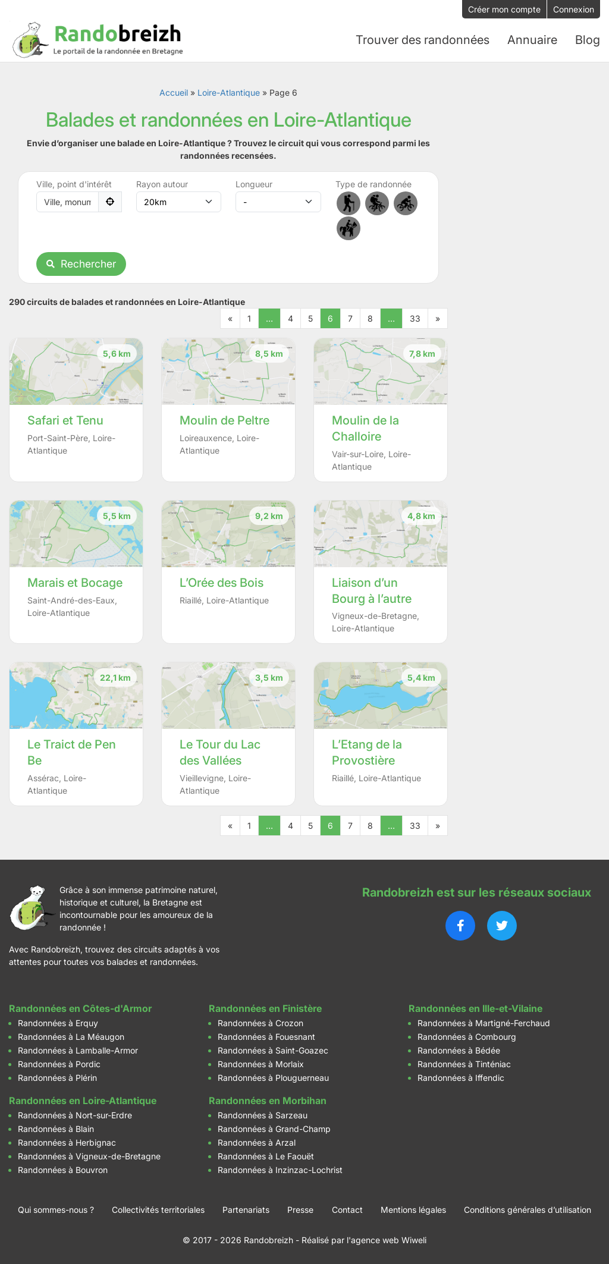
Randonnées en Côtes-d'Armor (80, 1008)
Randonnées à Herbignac (67, 1142)
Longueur (254, 183)
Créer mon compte (504, 9)
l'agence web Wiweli (386, 1240)
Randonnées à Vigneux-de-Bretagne (89, 1156)
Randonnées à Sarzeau (262, 1115)
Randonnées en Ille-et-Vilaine (475, 1008)
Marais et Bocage (75, 582)
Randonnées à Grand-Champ (274, 1129)
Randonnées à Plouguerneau (273, 1078)
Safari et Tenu (65, 420)
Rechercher (81, 263)
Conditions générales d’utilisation (527, 1210)
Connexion (573, 9)
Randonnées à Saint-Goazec (273, 1050)
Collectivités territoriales (158, 1210)
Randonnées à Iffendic (460, 1078)
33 (415, 318)
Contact (347, 1210)
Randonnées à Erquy (58, 1023)
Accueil (173, 92)
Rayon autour (162, 183)
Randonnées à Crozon (260, 1023)
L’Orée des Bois (221, 582)
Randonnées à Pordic (59, 1064)
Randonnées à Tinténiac (464, 1064)
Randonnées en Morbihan (268, 1100)
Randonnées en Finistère (265, 1008)
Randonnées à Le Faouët (266, 1156)
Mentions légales (413, 1210)
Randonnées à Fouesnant (266, 1037)
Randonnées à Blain (56, 1129)
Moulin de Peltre (224, 420)
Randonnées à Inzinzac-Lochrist (280, 1170)
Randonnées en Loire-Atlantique (82, 1100)
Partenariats (245, 1210)
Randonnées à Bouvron (63, 1170)
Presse (300, 1210)
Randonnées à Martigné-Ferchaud (483, 1023)
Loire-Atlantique (228, 92)
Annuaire (532, 40)
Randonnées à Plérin (57, 1078)
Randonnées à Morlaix (261, 1064)
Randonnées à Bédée (458, 1050)
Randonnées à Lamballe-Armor (78, 1050)
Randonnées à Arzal (257, 1142)
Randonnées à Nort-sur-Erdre (75, 1115)
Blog (587, 40)
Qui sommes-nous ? (56, 1210)
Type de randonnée (373, 183)
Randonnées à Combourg (466, 1037)
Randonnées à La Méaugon (71, 1037)
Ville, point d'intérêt (74, 183)
